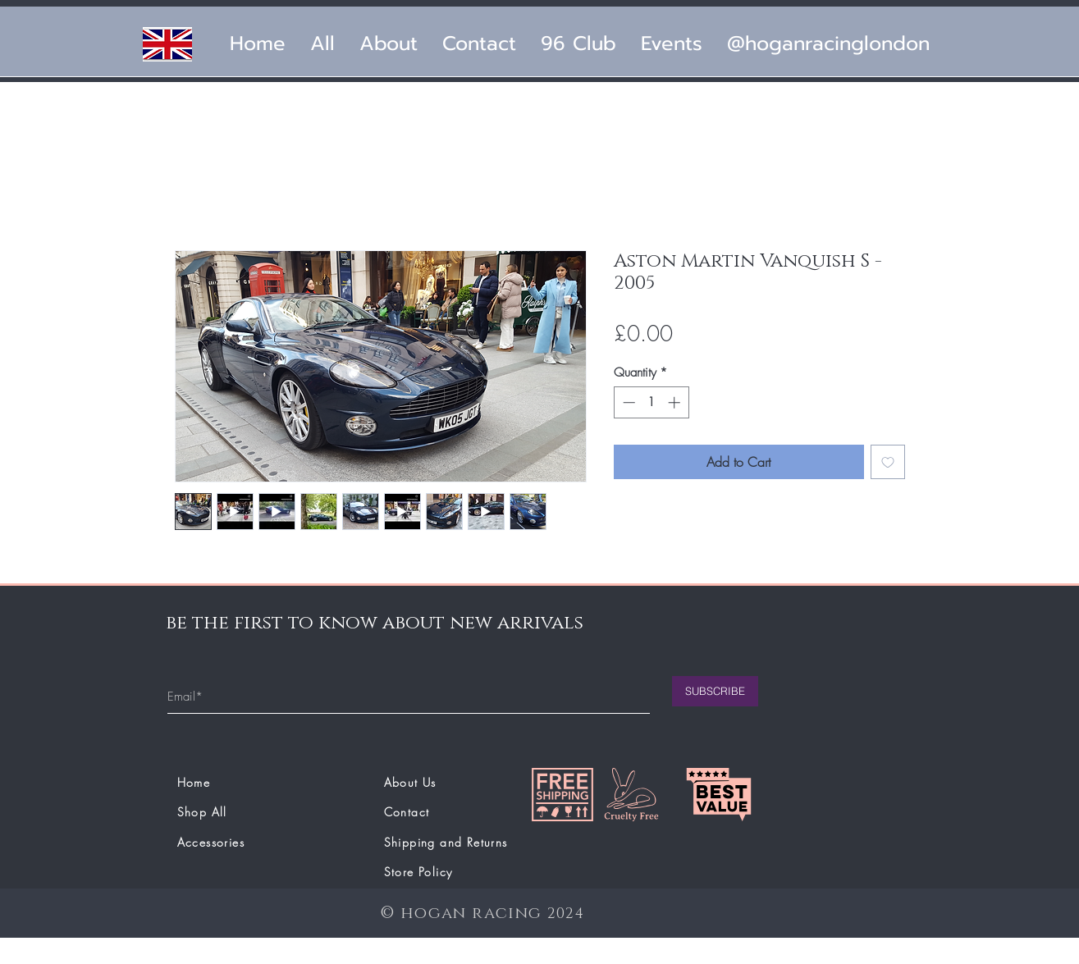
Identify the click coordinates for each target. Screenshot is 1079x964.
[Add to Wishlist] (888, 462)
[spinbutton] (651, 402)
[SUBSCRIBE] (715, 691)
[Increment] (676, 402)
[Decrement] (627, 402)
